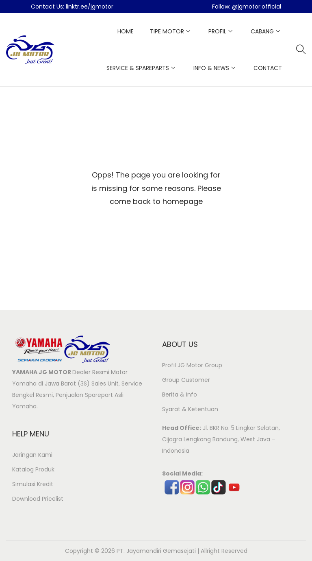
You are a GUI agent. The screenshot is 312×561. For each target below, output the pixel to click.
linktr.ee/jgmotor (89, 6)
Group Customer (186, 380)
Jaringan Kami (32, 455)
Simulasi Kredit (32, 484)
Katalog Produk (33, 469)
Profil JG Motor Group (192, 365)
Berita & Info (179, 394)
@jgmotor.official (256, 6)
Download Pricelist (37, 499)
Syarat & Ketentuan (190, 409)
